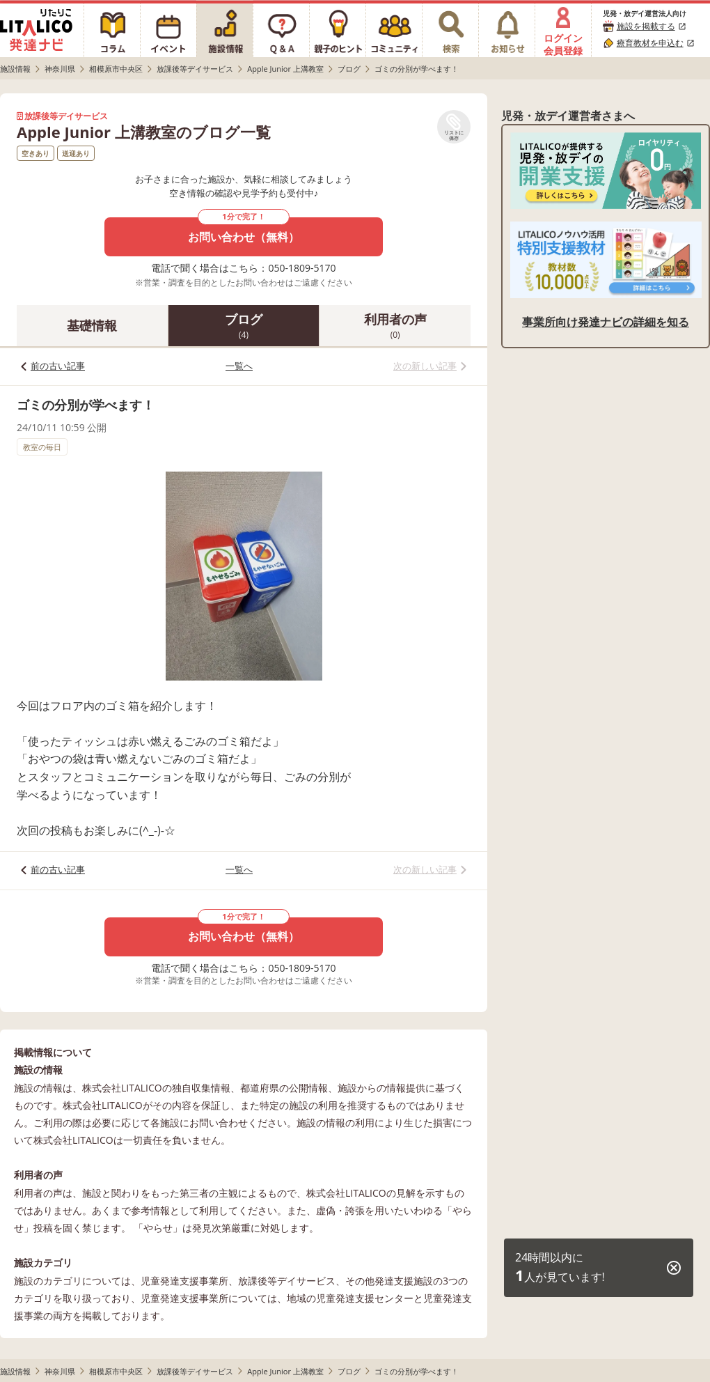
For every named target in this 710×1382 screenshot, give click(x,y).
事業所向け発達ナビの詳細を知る (605, 321)
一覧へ (239, 365)
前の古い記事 (58, 365)
